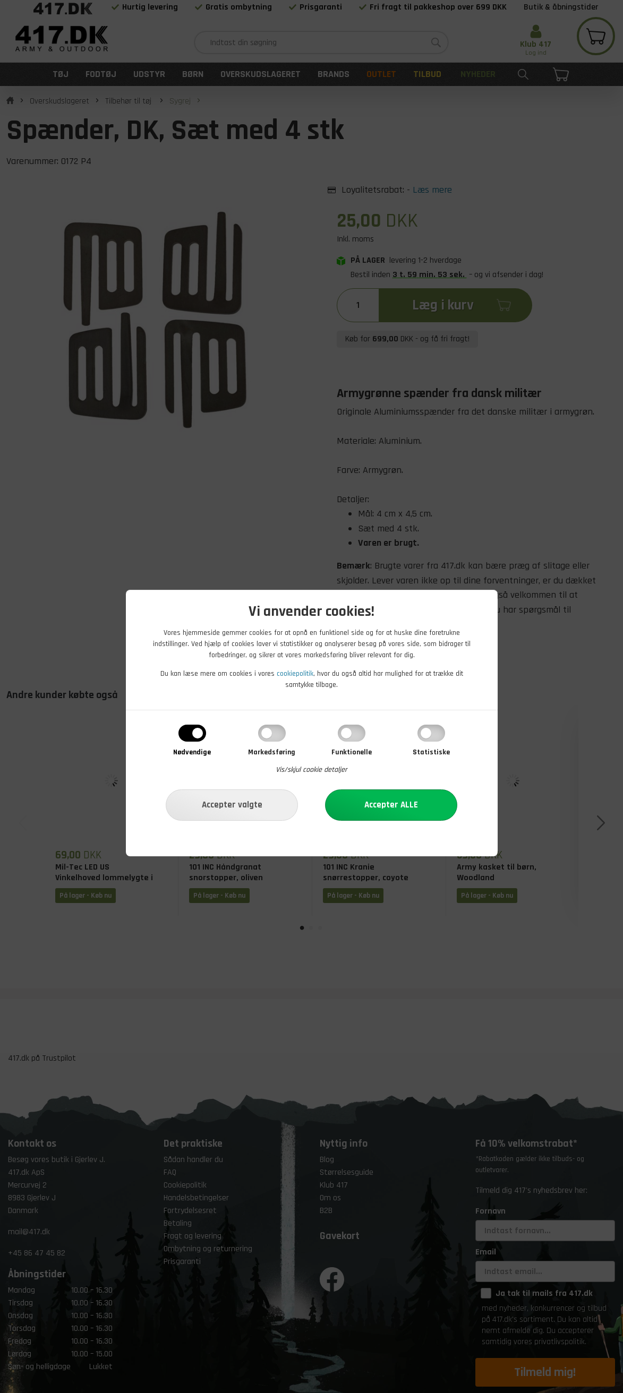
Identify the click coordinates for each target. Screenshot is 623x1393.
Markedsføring (271, 752)
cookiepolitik (295, 673)
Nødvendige (192, 752)
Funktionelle (351, 752)
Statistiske (431, 752)
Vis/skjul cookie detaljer (311, 770)
